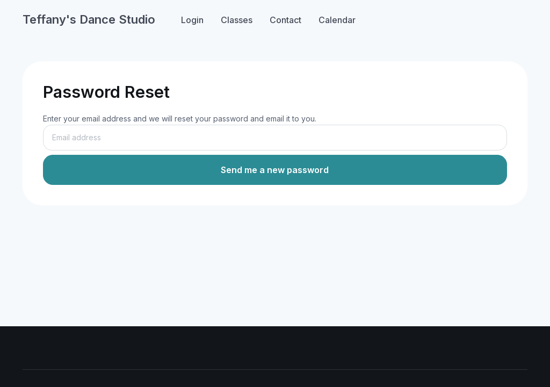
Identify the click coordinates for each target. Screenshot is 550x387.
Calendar (337, 20)
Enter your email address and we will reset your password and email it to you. (179, 118)
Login (192, 20)
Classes (236, 20)
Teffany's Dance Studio (89, 19)
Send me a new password (275, 169)
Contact (285, 20)
